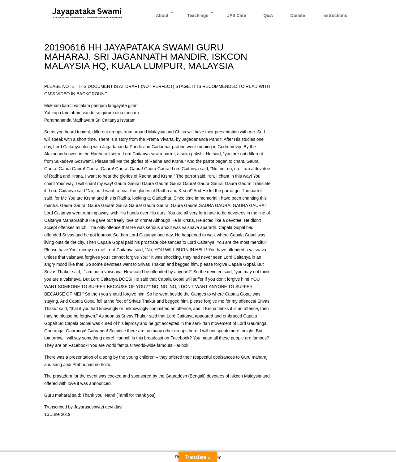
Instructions (334, 15)
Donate (298, 15)
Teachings (197, 15)
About (162, 15)
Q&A (268, 15)
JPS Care (236, 15)
